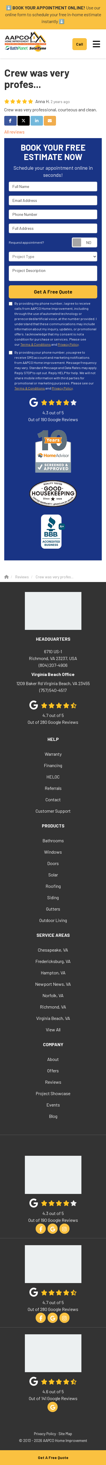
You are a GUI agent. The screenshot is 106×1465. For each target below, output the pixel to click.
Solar (53, 874)
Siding (53, 897)
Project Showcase (53, 1093)
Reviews (53, 1082)
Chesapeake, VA (53, 949)
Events (53, 1104)
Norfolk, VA (53, 995)
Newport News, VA (53, 984)
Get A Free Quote (53, 1457)
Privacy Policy (68, 344)
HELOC (53, 776)
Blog (53, 1116)
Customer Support (53, 811)
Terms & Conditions (35, 344)
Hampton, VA (53, 972)
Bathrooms (53, 840)
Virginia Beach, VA (53, 1018)
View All (53, 1029)
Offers (53, 1070)
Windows (53, 852)
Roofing (53, 886)
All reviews (14, 131)
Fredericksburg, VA (53, 961)
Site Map (65, 1433)
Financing (53, 765)
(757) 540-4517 (53, 686)
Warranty (53, 754)
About (53, 1059)
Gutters (53, 908)
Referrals (53, 788)
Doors (53, 863)
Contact (53, 799)
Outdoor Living (53, 920)
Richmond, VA (53, 1006)
